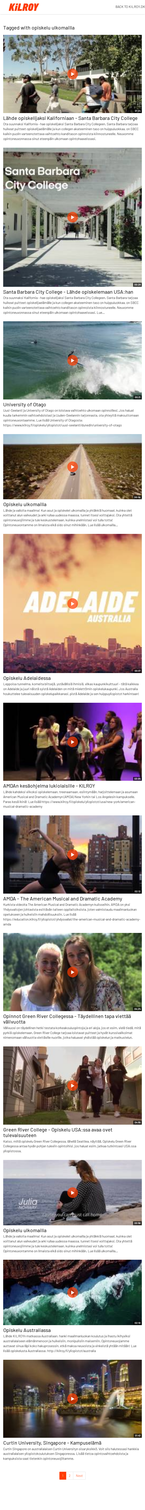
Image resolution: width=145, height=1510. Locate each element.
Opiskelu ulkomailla (24, 504)
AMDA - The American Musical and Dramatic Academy (62, 898)
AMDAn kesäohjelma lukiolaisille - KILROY (49, 785)
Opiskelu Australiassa (27, 1330)
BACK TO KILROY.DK (130, 6)
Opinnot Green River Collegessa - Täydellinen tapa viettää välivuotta (67, 1019)
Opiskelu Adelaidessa (27, 678)
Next (79, 1475)
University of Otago (24, 404)
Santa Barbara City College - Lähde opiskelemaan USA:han (68, 292)
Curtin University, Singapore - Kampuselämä (52, 1442)
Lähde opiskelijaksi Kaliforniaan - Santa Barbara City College (70, 118)
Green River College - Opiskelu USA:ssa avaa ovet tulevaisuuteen (57, 1132)
